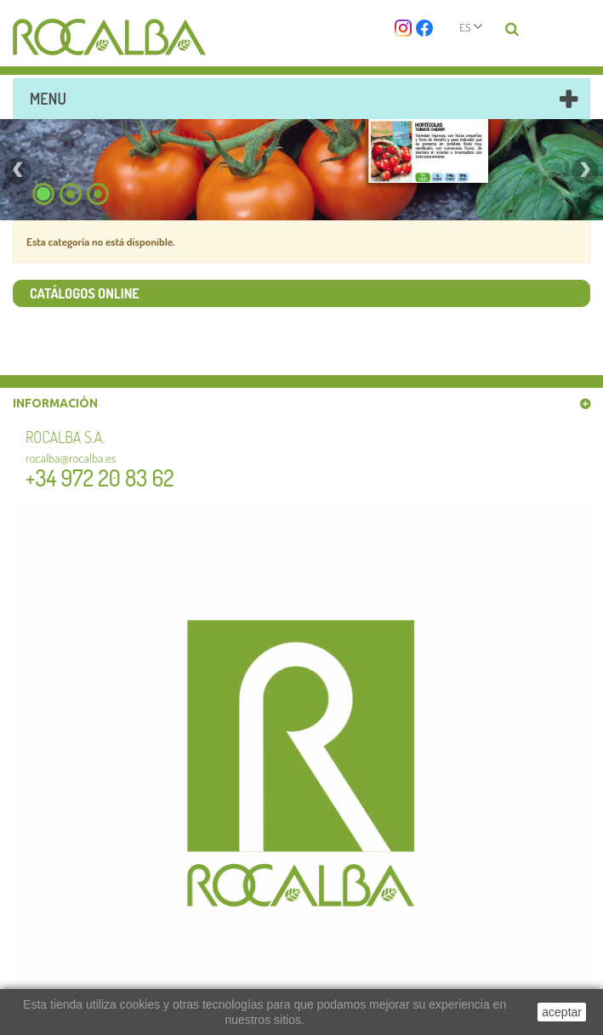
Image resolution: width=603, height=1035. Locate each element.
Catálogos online (84, 293)
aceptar (562, 1012)
